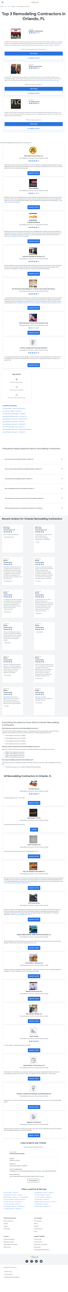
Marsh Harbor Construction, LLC (34, 1065)
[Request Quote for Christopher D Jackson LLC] (34, 976)
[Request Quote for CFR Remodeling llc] (34, 241)
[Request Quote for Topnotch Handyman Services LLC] (34, 274)
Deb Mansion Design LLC (34, 1014)
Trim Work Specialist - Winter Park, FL (13, 1201)
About (36, 1223)
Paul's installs (34, 1036)
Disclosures (37, 1247)
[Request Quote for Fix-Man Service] (34, 803)
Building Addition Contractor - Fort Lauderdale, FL (16, 1197)
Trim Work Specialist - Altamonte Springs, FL (15, 1199)
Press (35, 1231)
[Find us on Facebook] (26, 1261)
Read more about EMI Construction (21, 914)
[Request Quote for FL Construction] (34, 129)
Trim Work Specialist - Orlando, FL (12, 1204)
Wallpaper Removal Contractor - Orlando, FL (45, 1201)
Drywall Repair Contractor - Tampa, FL (13, 1195)
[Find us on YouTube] (41, 1261)
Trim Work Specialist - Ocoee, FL (42, 1195)
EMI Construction (34, 903)
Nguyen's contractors (34, 1122)
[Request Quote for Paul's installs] (34, 1050)
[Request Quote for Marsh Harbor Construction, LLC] (34, 1079)
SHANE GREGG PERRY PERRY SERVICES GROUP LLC (34, 935)
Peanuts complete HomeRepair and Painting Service (34, 1094)
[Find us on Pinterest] (31, 1261)
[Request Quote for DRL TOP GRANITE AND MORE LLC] (34, 888)
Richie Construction (35, 66)
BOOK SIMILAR (33, 1180)
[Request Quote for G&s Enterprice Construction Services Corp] (34, 333)
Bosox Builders (34, 188)
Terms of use (37, 1239)
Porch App (7, 1229)
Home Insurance (8, 1221)
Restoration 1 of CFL (34, 818)
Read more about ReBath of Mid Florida (50, 45)
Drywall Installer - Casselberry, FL (42, 1206)
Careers (36, 1226)
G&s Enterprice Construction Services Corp (33, 323)
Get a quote (7, 1247)
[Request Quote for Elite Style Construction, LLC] (34, 173)
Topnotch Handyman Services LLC (34, 256)
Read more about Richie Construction (49, 80)
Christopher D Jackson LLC (34, 963)
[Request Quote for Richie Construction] (34, 93)
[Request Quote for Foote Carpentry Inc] (34, 856)
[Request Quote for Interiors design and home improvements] (34, 365)
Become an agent (9, 1242)
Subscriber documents (40, 1244)
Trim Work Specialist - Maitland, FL (42, 1197)
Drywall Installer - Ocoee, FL (41, 1204)
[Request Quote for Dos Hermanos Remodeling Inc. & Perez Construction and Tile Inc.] (34, 308)
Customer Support (9, 1239)
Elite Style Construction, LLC (33, 156)
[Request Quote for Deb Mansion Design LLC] (34, 1021)
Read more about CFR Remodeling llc (18, 236)
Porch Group (37, 1221)
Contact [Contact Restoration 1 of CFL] (34, 829)
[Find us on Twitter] (36, 1261)
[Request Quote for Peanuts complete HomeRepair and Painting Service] (34, 1107)
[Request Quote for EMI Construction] (34, 920)
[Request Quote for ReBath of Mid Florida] (34, 58)
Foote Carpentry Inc (34, 845)
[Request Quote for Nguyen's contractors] (34, 1135)
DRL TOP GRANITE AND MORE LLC (34, 871)
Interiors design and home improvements (33, 348)
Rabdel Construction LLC (34, 991)
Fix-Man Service (34, 789)
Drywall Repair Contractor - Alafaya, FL (44, 1192)
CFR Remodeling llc (33, 222)
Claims (5, 1226)
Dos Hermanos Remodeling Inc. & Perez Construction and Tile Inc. (33, 289)
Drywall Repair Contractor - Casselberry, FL (14, 1206)
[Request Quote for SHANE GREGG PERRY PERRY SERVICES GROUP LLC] (34, 948)
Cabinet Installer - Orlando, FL (11, 1192)
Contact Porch (38, 1229)
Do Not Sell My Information (41, 1249)
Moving (6, 1223)
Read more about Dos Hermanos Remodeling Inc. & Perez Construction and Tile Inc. (37, 303)
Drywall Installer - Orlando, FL (41, 1199)
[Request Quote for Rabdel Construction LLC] (34, 999)
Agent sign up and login (10, 1244)
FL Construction (34, 102)
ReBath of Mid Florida (36, 31)
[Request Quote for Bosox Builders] (34, 207)
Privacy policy (38, 1242)
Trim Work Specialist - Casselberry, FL (13, 1208)
